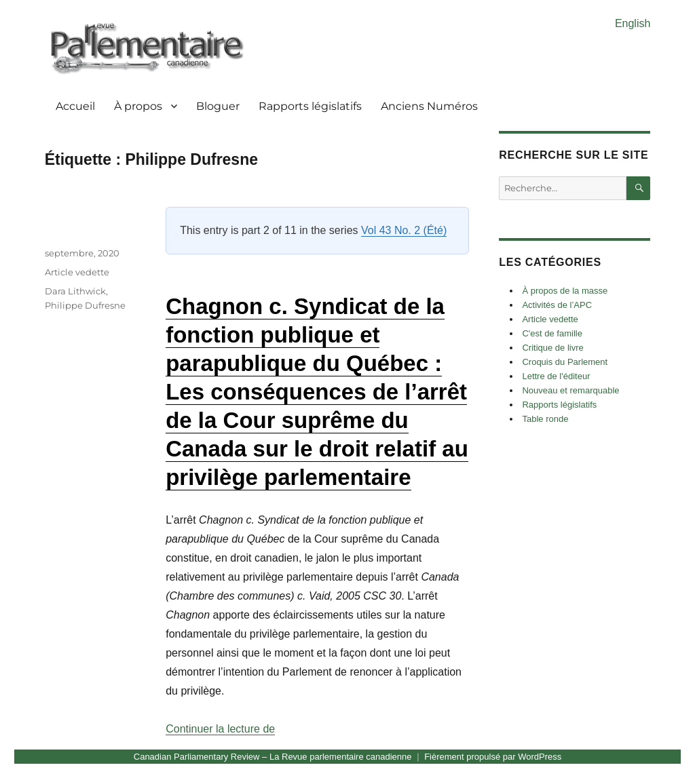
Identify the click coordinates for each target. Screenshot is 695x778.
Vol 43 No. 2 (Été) (404, 230)
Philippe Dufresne (85, 305)
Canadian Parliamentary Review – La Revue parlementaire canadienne (273, 757)
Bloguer (218, 106)
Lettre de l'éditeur (556, 376)
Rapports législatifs (310, 106)
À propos (138, 106)
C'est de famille (552, 333)
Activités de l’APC (557, 305)
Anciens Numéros (429, 106)
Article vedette (77, 272)
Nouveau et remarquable (570, 390)
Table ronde (545, 419)
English (632, 23)
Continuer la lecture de (220, 729)
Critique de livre (552, 348)
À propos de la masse (564, 291)
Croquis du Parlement (564, 362)
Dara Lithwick (75, 291)
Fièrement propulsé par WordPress (492, 757)
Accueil (75, 106)
